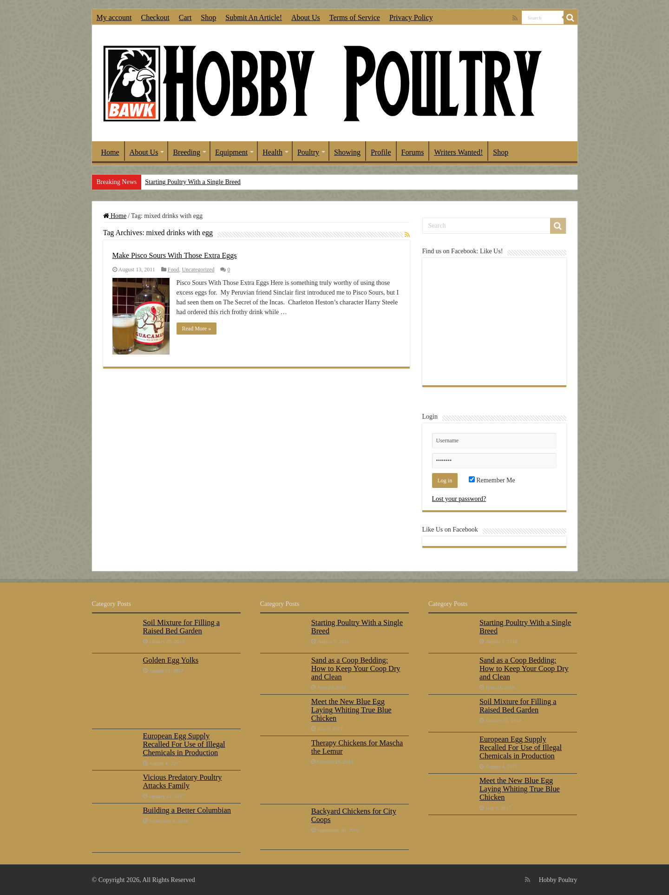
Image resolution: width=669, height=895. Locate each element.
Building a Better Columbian (187, 810)
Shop (208, 17)
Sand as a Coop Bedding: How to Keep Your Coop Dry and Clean (355, 668)
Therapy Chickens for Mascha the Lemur (357, 747)
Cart (185, 17)
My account (114, 17)
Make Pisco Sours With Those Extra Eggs (174, 255)
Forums (412, 152)
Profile (381, 152)
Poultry (308, 152)
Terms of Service (354, 17)
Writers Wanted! (458, 152)
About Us (305, 17)
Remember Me (492, 480)
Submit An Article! (253, 17)
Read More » (196, 328)
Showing (347, 152)
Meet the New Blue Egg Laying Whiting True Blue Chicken (351, 710)
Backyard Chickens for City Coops (353, 815)
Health (272, 152)
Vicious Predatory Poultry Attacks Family (182, 781)
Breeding (186, 152)
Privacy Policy (411, 17)
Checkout (155, 17)
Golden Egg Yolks (171, 660)
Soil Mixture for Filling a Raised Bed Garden (181, 626)
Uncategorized (198, 269)
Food (173, 269)
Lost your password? (459, 498)
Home (110, 152)
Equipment (231, 152)
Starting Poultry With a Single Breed (193, 181)
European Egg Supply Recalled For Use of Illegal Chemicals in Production (184, 744)
